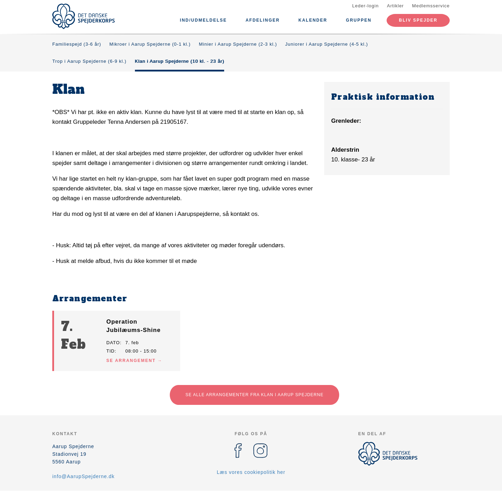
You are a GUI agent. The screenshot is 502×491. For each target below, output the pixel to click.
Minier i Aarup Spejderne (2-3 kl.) (238, 44)
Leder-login (365, 5)
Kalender (312, 20)
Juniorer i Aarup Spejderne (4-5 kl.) (326, 44)
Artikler (395, 5)
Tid (110, 351)
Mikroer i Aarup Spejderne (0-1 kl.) (150, 44)
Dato (113, 342)
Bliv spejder (418, 20)
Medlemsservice (431, 5)
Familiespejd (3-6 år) (76, 44)
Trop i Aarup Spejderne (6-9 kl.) (89, 61)
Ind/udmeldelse (203, 20)
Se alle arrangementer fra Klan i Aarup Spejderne (254, 394)
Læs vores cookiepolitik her (251, 472)
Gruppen (358, 20)
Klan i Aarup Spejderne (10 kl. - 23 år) (180, 61)
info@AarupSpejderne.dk (83, 476)
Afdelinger (262, 20)
